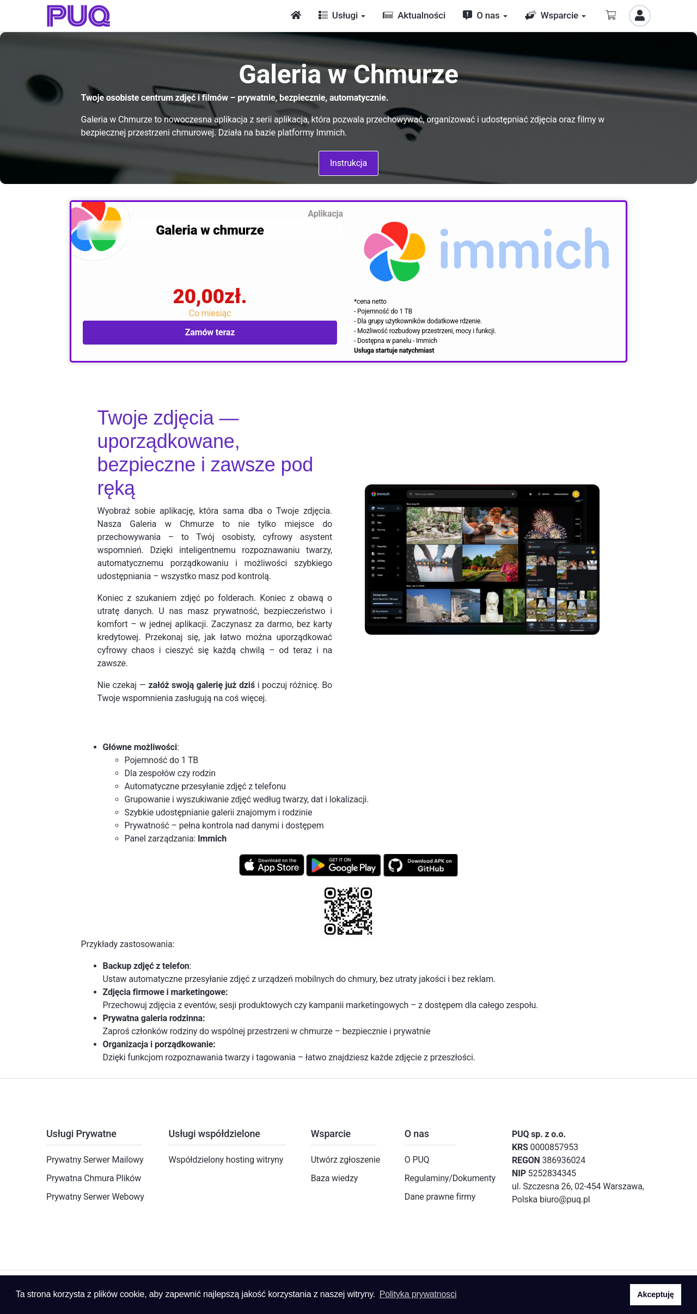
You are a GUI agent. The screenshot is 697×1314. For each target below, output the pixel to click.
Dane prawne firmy (440, 1197)
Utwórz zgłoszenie (345, 1160)
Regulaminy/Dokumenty (450, 1178)
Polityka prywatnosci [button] (418, 1294)
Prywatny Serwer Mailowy (95, 1160)
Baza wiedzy (334, 1178)
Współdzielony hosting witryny (225, 1160)
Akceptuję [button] (655, 1294)
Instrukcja (348, 163)
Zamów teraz (210, 332)
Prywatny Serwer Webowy (95, 1197)
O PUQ (417, 1160)
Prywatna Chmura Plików (93, 1178)
